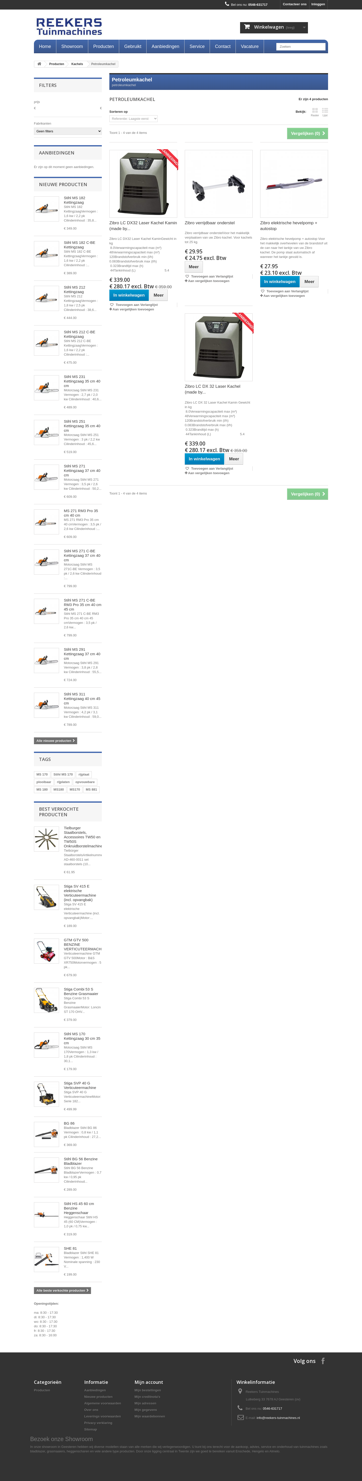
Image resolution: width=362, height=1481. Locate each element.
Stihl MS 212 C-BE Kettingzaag (79, 334)
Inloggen (318, 4)
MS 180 (42, 789)
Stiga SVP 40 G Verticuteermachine (80, 1085)
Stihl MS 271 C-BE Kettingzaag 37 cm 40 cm (82, 555)
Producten (103, 46)
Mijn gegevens (145, 1410)
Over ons (91, 1410)
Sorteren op (118, 112)
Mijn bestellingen (147, 1390)
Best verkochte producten (59, 811)
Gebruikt (132, 46)
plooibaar (43, 782)
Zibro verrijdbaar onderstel (210, 223)
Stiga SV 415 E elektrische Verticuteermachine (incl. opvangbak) (80, 893)
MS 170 (42, 774)
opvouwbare (85, 782)
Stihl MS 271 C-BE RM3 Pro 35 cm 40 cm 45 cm (82, 604)
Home (45, 46)
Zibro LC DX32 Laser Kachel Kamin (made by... (143, 226)
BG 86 (69, 1123)
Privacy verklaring (98, 1423)
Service (197, 46)
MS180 (59, 789)
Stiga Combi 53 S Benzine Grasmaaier (81, 991)
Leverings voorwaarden (102, 1416)
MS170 (75, 789)
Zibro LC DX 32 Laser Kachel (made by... (212, 389)
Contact (223, 46)
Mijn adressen (145, 1403)
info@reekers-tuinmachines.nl (278, 1418)
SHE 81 (70, 1248)
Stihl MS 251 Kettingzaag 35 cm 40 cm (82, 425)
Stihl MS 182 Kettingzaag (74, 200)
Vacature (250, 46)
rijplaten (63, 782)
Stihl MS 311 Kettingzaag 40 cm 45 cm (82, 698)
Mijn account (148, 1382)
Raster (315, 112)
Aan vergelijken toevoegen (133, 309)
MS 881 (91, 789)
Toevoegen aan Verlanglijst (136, 305)
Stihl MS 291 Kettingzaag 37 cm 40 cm (82, 654)
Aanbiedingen (165, 46)
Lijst (325, 112)
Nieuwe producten (63, 184)
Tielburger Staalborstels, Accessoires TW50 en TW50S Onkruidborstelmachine (83, 837)
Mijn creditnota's (147, 1397)
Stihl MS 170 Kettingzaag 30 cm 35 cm (82, 1038)
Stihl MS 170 (63, 774)
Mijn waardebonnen (149, 1416)
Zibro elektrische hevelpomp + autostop (288, 226)
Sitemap (90, 1429)
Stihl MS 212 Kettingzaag (74, 289)
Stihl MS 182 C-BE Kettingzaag (79, 244)
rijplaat (83, 774)
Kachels (77, 64)
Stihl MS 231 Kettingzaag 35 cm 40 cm (82, 381)
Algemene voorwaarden (102, 1403)
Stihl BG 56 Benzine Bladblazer (81, 1161)
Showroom (72, 46)
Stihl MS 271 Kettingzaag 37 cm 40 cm (82, 470)
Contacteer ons (295, 4)
